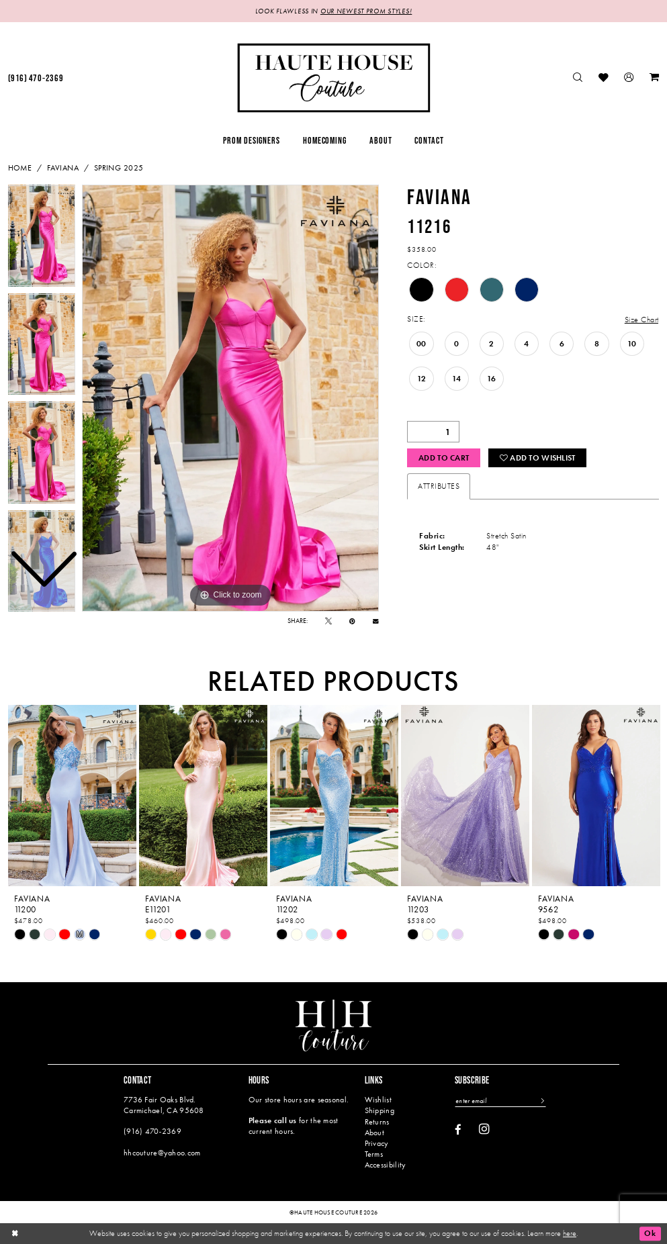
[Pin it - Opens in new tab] (352, 621)
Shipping (379, 1110)
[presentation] (72, 795)
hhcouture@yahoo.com (162, 1152)
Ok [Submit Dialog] (650, 1233)
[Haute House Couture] (333, 77)
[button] (629, 78)
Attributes (438, 486)
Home (20, 167)
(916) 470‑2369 (152, 1131)
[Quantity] (433, 431)
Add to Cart (443, 458)
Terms (374, 1154)
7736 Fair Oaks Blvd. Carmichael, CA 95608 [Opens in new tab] (164, 1104)
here (569, 1232)
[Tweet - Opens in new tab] (328, 621)
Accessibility (385, 1164)
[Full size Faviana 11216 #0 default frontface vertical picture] (230, 398)
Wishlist (378, 1099)
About (374, 1132)
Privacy (377, 1143)
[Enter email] (500, 1101)
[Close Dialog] (15, 1234)
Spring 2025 (119, 167)
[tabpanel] (230, 398)
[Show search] (577, 78)
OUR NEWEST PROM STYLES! (366, 11)
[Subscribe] (541, 1101)
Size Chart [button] (642, 319)
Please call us (273, 1120)
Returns (377, 1122)
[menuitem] (577, 78)
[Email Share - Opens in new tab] (376, 621)
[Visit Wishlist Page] (603, 78)
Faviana (63, 167)
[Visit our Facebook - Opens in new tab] (458, 1130)
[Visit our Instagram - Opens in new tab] (484, 1129)
